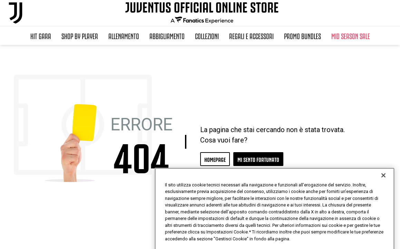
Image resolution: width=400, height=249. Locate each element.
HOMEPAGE (215, 159)
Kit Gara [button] (40, 35)
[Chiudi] (383, 193)
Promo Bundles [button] (302, 35)
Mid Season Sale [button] (350, 35)
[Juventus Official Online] (15, 13)
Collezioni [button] (207, 35)
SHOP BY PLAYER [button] (79, 35)
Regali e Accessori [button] (251, 35)
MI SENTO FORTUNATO (258, 159)
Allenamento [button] (123, 35)
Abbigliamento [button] (167, 35)
